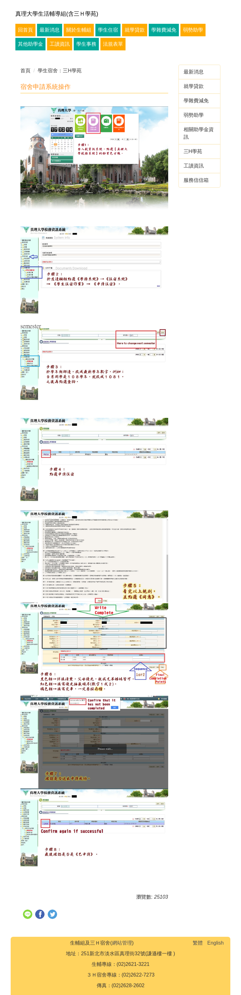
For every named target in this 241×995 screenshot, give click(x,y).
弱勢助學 (193, 30)
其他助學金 (30, 44)
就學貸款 (135, 30)
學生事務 (86, 44)
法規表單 (113, 44)
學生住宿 (108, 30)
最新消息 (50, 30)
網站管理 (122, 943)
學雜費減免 (163, 30)
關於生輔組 (78, 30)
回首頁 (25, 30)
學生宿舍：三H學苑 (60, 70)
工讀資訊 (60, 44)
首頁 (25, 70)
